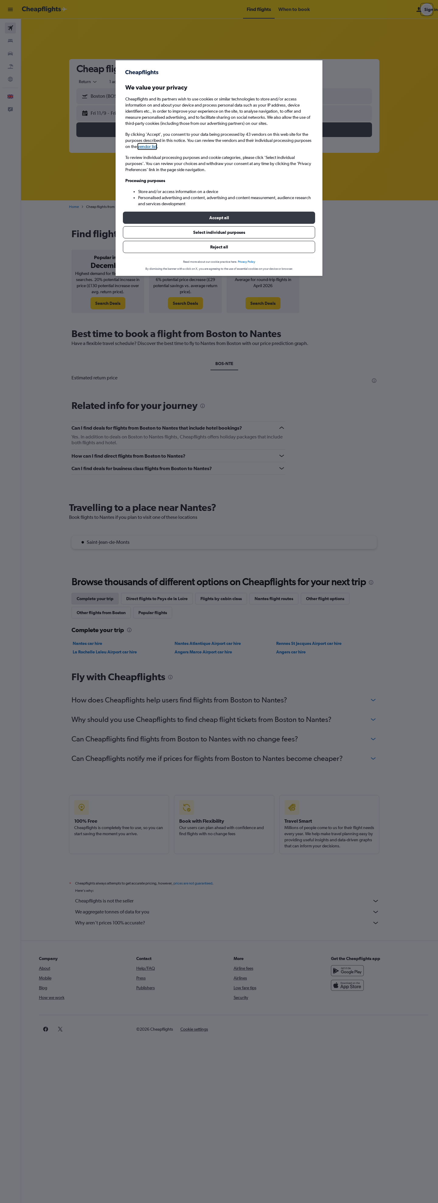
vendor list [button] (147, 146)
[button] (219, 218)
